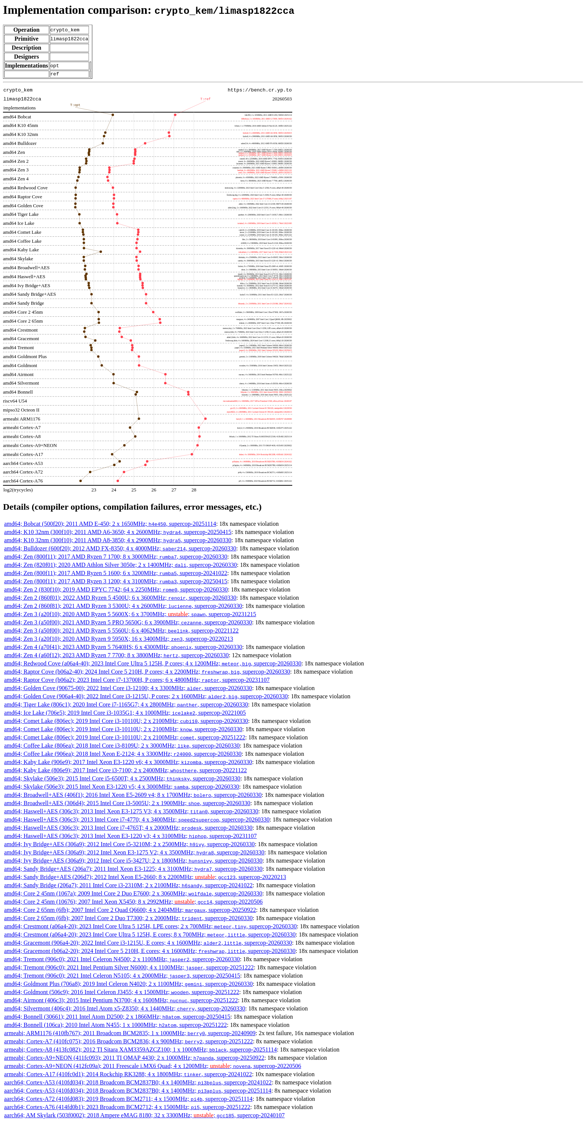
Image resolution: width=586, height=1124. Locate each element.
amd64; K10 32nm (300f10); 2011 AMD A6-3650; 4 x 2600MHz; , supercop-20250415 (117, 533)
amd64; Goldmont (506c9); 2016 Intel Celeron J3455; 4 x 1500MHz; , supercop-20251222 (121, 993)
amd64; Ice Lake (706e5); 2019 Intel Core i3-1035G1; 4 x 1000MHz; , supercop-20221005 (125, 714)
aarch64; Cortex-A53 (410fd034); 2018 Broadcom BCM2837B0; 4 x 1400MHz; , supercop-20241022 (138, 1083)
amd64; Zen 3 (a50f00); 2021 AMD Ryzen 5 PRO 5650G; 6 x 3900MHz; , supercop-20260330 (128, 623)
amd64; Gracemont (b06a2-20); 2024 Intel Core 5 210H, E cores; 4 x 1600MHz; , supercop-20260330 (150, 952)
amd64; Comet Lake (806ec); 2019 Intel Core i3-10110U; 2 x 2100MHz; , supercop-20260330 (126, 722)
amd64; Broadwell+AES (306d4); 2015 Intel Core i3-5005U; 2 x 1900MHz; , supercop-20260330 (127, 804)
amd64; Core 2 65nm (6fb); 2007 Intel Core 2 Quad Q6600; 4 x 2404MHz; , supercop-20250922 (130, 911)
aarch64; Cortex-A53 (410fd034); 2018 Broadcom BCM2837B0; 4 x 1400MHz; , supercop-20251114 (137, 1092)
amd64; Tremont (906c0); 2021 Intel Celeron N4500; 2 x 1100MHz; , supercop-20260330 (122, 960)
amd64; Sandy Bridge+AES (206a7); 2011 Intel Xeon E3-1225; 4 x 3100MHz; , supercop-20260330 (133, 870)
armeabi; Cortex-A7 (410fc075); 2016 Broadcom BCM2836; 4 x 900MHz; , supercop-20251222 (128, 1042)
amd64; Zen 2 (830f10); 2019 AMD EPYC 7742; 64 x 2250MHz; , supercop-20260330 (116, 590)
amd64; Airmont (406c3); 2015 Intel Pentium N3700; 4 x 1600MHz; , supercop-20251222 (121, 1001)
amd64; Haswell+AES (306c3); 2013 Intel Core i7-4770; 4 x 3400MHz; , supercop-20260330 (136, 820)
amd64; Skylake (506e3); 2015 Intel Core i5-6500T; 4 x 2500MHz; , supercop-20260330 (122, 779)
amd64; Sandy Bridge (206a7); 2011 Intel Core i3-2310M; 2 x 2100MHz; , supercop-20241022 (128, 886)
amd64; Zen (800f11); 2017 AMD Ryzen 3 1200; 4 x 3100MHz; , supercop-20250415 (115, 582)
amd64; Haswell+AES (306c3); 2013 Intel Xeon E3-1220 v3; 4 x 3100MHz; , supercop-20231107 (130, 837)
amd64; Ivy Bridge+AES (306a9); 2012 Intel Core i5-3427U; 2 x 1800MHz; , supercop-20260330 (133, 861)
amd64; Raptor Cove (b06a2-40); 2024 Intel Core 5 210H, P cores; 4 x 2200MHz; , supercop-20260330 (147, 673)
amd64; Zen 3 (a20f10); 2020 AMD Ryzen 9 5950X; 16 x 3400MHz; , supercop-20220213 (118, 640)
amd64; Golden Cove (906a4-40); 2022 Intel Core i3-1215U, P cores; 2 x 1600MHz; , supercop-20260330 (146, 697)
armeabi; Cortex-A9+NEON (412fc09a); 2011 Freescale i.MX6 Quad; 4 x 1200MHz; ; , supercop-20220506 (152, 1067)
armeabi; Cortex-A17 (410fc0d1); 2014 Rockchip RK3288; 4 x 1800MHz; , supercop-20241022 (128, 1075)
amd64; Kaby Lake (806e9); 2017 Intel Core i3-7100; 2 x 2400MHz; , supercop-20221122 (125, 771)
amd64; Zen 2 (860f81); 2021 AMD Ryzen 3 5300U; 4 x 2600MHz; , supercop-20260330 (123, 607)
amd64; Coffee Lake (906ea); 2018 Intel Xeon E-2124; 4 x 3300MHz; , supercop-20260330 (122, 755)
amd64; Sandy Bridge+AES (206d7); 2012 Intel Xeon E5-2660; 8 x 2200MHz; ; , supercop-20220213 (145, 878)
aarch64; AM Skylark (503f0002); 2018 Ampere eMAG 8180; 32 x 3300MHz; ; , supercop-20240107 (144, 1116)
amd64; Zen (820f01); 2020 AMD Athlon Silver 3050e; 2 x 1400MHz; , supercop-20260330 (120, 566)
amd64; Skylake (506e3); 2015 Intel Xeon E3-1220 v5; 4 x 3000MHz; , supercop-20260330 (121, 788)
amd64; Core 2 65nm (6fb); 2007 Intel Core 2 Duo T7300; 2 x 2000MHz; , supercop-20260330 (128, 919)
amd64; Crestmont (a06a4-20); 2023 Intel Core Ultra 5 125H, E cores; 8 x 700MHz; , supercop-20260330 (150, 935)
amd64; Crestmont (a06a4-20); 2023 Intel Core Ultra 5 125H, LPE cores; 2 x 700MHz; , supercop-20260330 (150, 927)
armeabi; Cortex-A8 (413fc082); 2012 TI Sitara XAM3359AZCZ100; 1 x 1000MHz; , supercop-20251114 (140, 1050)
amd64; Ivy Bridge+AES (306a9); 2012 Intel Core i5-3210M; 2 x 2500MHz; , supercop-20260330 (129, 845)
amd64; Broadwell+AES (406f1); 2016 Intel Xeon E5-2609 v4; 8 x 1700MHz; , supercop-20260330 (133, 796)
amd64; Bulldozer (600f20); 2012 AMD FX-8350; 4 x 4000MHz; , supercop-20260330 (120, 549)
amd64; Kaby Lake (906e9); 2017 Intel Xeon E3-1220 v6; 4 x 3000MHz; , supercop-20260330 (128, 763)
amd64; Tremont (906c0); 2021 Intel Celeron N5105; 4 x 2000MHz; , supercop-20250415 (122, 977)
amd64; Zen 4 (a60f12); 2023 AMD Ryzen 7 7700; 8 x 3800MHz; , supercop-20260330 (116, 656)
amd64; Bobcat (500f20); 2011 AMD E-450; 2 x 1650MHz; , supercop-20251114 (110, 525)
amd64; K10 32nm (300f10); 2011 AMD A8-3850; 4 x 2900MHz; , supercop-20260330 (117, 541)
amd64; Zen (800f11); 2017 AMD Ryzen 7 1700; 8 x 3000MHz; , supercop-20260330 (115, 558)
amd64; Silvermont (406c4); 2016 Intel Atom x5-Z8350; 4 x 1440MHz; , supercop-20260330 (124, 1009)
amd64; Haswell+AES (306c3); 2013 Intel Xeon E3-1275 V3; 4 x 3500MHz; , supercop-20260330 (131, 812)
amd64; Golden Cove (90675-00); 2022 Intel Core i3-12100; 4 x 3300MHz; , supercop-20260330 (128, 689)
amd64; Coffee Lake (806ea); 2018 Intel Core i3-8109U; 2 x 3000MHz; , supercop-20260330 (122, 746)
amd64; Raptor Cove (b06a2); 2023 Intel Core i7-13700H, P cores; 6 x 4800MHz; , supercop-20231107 (136, 681)
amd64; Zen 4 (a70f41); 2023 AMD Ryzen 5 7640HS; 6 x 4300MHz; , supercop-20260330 (123, 648)
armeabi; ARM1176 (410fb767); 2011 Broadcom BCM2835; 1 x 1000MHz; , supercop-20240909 (130, 1034)
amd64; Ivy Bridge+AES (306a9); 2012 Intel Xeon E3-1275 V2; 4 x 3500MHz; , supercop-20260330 (134, 853)
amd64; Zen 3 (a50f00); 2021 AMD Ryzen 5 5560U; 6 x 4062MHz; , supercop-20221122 (121, 631)
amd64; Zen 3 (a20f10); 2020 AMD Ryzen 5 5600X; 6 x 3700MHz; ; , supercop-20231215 (130, 615)
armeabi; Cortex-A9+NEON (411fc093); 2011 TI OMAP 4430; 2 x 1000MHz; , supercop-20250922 (134, 1059)
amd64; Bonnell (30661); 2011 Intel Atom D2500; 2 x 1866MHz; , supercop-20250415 (117, 1018)
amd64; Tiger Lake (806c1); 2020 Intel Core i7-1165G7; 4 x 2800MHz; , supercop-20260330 (126, 705)
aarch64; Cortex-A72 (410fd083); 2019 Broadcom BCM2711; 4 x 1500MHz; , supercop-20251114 (128, 1100)
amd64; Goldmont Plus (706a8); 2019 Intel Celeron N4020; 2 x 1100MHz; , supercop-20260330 (128, 985)
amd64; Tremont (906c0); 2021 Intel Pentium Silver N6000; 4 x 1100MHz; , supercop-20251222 (129, 968)
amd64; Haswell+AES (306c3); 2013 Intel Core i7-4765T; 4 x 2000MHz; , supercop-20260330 (128, 829)
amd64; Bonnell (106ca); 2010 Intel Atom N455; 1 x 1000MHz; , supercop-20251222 (115, 1026)
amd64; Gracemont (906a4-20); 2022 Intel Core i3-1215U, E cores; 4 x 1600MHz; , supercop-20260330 (148, 944)
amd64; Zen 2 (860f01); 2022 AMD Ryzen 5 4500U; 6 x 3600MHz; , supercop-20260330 (120, 599)
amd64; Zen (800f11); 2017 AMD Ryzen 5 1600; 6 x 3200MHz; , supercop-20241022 (115, 574)
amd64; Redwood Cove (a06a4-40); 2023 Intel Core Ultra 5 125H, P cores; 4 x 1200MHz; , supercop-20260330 (153, 664)
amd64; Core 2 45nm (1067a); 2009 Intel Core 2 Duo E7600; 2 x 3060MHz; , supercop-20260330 (133, 894)
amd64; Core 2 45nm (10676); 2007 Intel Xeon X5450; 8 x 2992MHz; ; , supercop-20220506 (133, 903)
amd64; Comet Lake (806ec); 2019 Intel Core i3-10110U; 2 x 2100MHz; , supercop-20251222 (124, 738)
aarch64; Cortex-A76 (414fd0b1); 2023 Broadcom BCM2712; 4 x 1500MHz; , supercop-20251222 (127, 1108)
